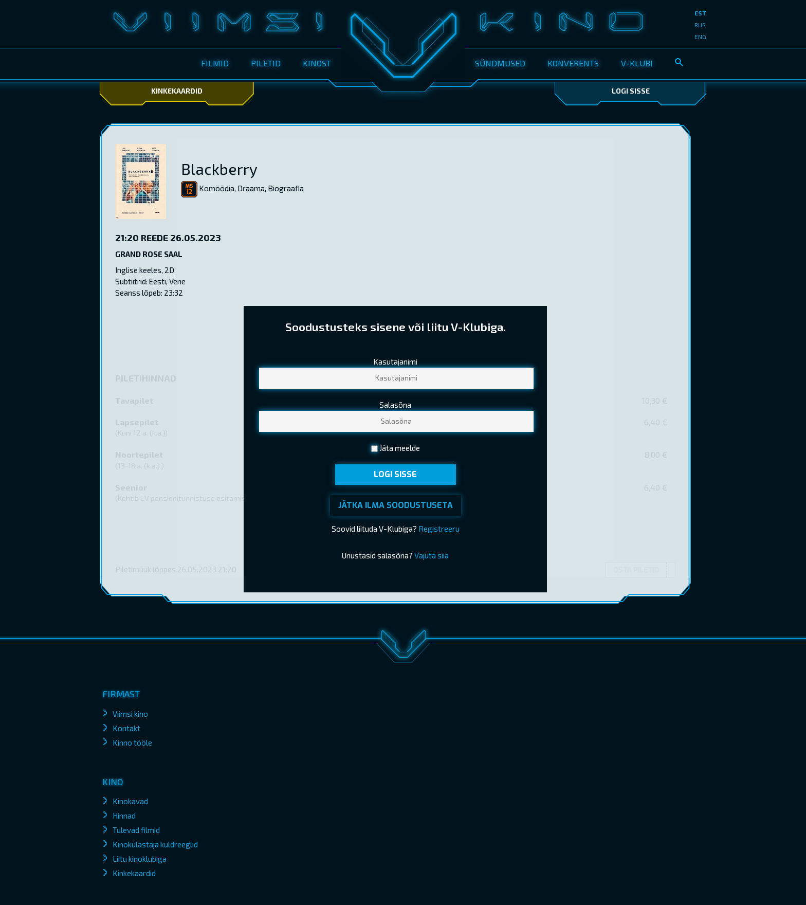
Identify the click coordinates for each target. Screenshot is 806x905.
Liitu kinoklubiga (140, 858)
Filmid (215, 63)
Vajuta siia (431, 555)
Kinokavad (130, 801)
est (700, 12)
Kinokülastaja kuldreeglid (155, 844)
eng (700, 36)
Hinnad (124, 815)
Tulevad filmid (136, 830)
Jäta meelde (399, 448)
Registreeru (439, 528)
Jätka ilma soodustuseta (395, 505)
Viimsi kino (130, 713)
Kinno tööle (132, 742)
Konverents (573, 63)
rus (700, 24)
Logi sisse (631, 90)
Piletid (266, 63)
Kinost (317, 63)
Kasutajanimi (395, 362)
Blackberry (219, 168)
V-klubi (637, 63)
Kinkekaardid (177, 90)
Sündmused (500, 63)
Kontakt (126, 728)
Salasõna (395, 405)
